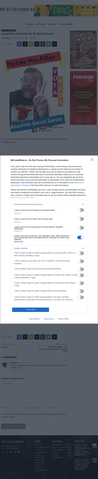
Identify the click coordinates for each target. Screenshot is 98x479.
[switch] (80, 210)
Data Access (49, 319)
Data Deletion (34, 319)
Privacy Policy (63, 319)
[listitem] (49, 204)
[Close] (93, 160)
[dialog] (49, 239)
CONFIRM (30, 310)
